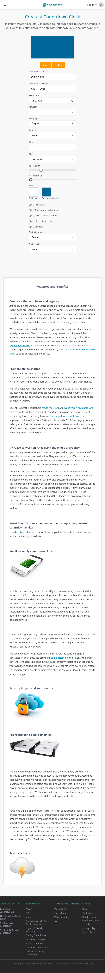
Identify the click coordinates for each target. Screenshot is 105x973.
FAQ (28, 913)
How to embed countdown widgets (91, 918)
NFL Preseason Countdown (7, 924)
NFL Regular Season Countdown (9, 931)
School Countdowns (35, 943)
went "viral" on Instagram (78, 408)
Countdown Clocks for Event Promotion (36, 922)
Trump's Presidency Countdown (35, 953)
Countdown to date (38, 83)
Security (86, 924)
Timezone (33, 106)
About (28, 917)
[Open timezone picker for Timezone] (52, 112)
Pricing (29, 909)
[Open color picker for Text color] (33, 192)
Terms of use (88, 932)
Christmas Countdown (36, 947)
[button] (5, 5)
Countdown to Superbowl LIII (7, 910)
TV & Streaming (61, 917)
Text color (33, 198)
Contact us (87, 913)
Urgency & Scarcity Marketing (35, 929)
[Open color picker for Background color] (46, 192)
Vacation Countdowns (36, 939)
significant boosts (20, 345)
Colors (32, 185)
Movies (57, 921)
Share (46, 65)
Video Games (60, 909)
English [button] (90, 4)
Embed (58, 65)
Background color (50, 198)
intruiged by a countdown (66, 416)
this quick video (27, 532)
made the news (50, 408)
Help (84, 909)
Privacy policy (88, 928)
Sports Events (60, 913)
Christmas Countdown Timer (10, 917)
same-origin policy (61, 657)
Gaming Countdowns (36, 935)
